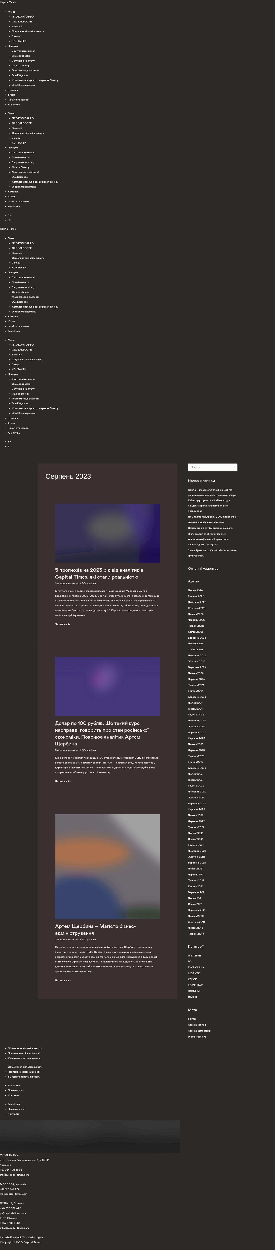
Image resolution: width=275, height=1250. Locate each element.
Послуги (13, 46)
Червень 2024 (197, 684)
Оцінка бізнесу (21, 65)
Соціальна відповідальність (29, 31)
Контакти (13, 1100)
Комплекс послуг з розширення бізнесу (36, 80)
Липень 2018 (196, 933)
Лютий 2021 (195, 903)
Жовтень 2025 (197, 613)
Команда (13, 90)
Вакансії (17, 26)
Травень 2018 (196, 939)
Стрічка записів (197, 1030)
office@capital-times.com (15, 1180)
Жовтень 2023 (197, 732)
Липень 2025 (196, 619)
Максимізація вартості (26, 70)
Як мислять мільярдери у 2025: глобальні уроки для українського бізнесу (208, 522)
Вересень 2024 (197, 672)
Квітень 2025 (196, 637)
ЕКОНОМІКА (196, 972)
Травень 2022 (196, 832)
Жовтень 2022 (197, 803)
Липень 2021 (196, 874)
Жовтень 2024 (197, 666)
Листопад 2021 (197, 856)
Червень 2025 (197, 625)
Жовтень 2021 (197, 862)
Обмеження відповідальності (25, 1053)
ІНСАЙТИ (194, 978)
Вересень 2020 (197, 915)
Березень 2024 (197, 702)
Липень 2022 (196, 820)
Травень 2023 (196, 761)
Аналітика (14, 104)
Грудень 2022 (196, 791)
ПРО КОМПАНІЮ (23, 16)
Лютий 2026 (196, 595)
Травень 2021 (196, 885)
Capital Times (8, 2)
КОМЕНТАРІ (196, 990)
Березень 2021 (197, 897)
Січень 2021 (195, 909)
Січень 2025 (196, 655)
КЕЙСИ (193, 984)
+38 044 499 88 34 (12, 1175)
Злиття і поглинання (24, 51)
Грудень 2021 (196, 850)
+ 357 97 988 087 (10, 1228)
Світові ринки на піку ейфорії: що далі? (212, 533)
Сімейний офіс (21, 56)
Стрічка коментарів (200, 1036)
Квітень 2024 (196, 696)
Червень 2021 (196, 880)
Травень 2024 (196, 690)
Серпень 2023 (197, 743)
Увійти (192, 1024)
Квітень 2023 (196, 767)
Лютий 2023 (196, 779)
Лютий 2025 (196, 649)
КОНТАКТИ (19, 41)
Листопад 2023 (197, 726)
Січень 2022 (196, 844)
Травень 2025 (196, 631)
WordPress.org (197, 1042)
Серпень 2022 (197, 814)
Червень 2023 (197, 755)
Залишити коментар (67, 583)
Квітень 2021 (196, 891)
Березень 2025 (197, 643)
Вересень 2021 (197, 868)
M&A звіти (194, 961)
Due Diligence (20, 75)
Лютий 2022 (196, 838)
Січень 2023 (196, 785)
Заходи (16, 36)
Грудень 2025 (196, 601)
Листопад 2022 (197, 797)
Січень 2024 (196, 714)
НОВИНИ (194, 996)
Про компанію (16, 1095)
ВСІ (85, 583)
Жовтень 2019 (197, 927)
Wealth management (24, 85)
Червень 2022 (197, 826)
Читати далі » (63, 623)
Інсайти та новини (19, 99)
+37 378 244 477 (10, 1194)
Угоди (11, 95)
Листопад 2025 (197, 607)
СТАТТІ (192, 1002)
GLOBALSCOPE (22, 21)
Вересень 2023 (197, 737)
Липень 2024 (196, 678)
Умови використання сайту (24, 1063)
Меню (11, 12)
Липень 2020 (196, 921)
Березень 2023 (197, 773)
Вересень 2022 (197, 809)
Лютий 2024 (196, 708)
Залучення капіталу (24, 60)
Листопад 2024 (197, 660)
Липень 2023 (196, 749)
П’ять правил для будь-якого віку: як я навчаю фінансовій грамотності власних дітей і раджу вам (210, 544)
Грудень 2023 (196, 720)
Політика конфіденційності (24, 1058)
